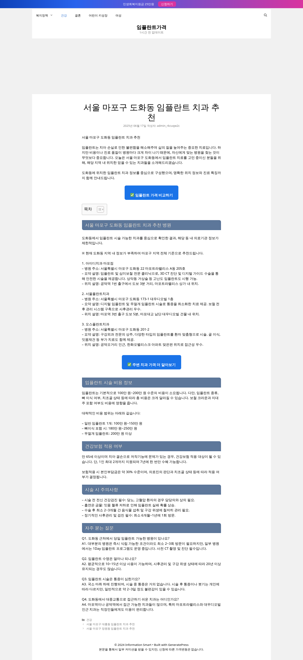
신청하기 (167, 4)
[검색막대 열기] (265, 15)
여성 (118, 15)
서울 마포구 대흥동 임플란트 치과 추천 (110, 624)
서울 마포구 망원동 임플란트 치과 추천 (110, 628)
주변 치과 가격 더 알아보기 (152, 364)
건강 (64, 15)
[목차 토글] (98, 209)
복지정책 (46, 15)
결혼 (78, 15)
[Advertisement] (151, 66)
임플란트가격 (151, 27)
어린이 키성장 (98, 15)
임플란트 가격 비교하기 (151, 195)
